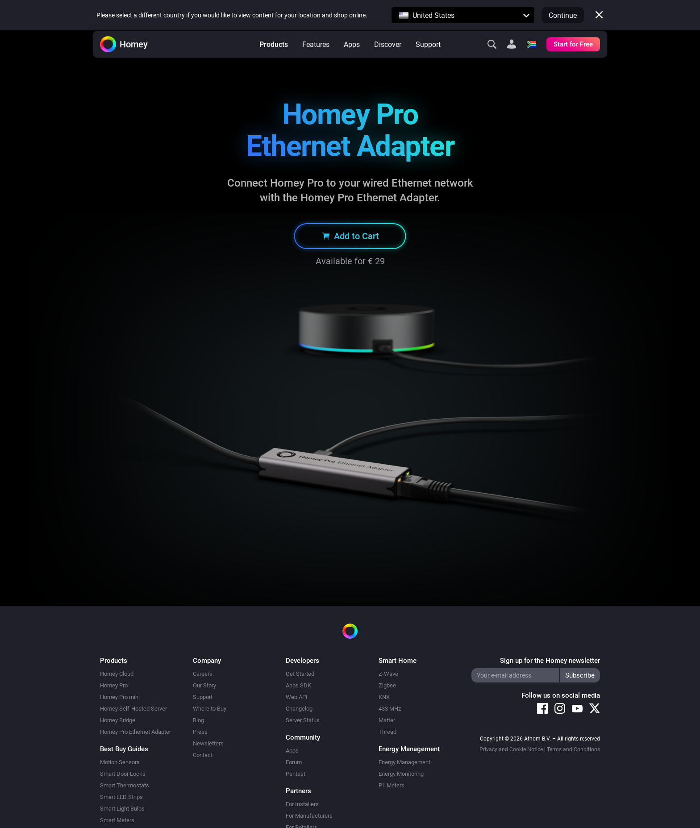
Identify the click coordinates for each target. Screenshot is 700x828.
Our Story (204, 685)
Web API (297, 697)
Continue (563, 15)
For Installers (302, 804)
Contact (202, 755)
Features (315, 58)
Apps (352, 58)
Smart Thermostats (124, 785)
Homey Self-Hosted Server (133, 708)
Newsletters (208, 743)
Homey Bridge (117, 720)
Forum (294, 762)
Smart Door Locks (123, 773)
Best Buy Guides (124, 749)
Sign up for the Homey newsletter (550, 661)
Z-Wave (388, 673)
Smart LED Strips (121, 797)
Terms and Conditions (573, 749)
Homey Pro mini (120, 697)
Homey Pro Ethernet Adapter (135, 731)
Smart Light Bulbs (122, 808)
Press (200, 731)
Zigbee (387, 685)
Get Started (300, 673)
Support (428, 58)
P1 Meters (391, 785)
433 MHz (390, 708)
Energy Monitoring (401, 773)
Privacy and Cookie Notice (511, 749)
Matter (387, 720)
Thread (387, 731)
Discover (387, 58)
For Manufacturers (309, 815)
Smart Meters (117, 820)
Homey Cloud (116, 673)
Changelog (299, 708)
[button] (463, 15)
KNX (384, 697)
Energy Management (404, 762)
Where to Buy (209, 708)
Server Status (303, 720)
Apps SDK (298, 685)
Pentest (295, 773)
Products (273, 58)
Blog (198, 720)
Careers (202, 673)
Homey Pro (114, 685)
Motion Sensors (120, 762)
